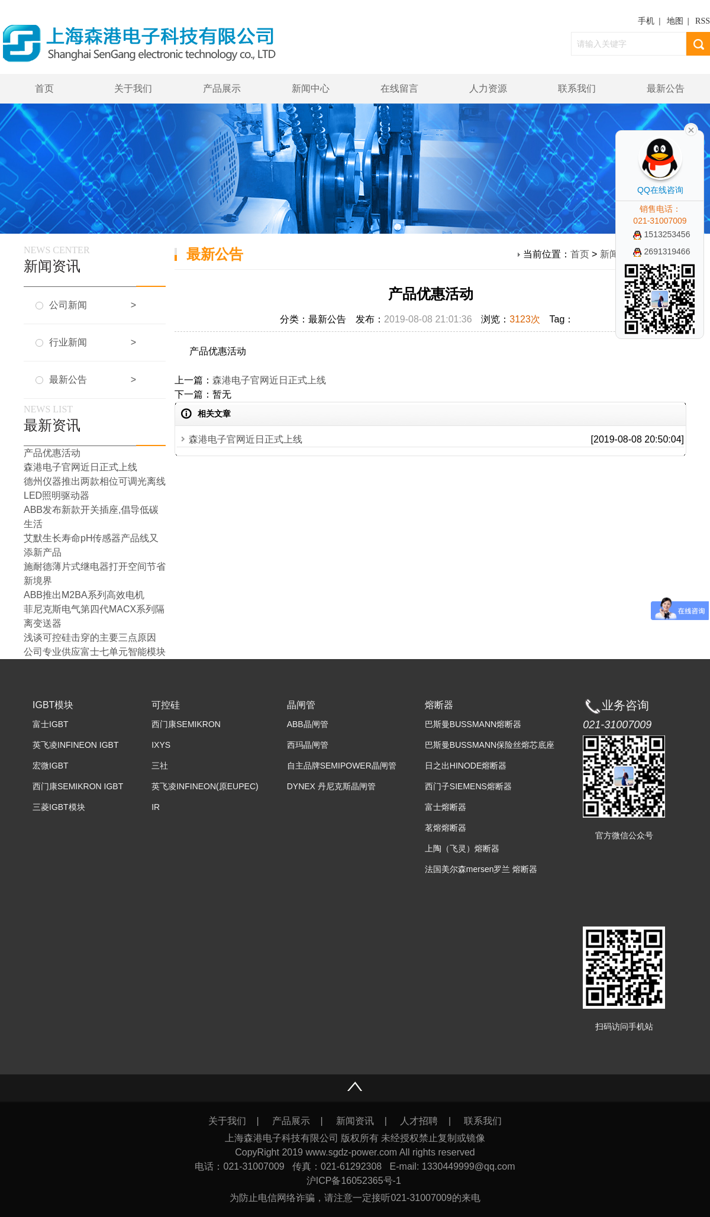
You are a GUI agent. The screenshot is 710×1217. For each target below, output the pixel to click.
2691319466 (661, 251)
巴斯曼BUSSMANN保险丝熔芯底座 (489, 745)
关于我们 (133, 88)
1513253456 (661, 234)
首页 (44, 88)
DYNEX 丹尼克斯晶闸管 (331, 786)
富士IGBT (51, 724)
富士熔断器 (445, 807)
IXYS (160, 745)
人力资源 (488, 88)
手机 (646, 21)
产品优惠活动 (52, 453)
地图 (675, 21)
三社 (159, 765)
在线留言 (399, 88)
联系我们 (577, 88)
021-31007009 (617, 725)
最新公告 (666, 88)
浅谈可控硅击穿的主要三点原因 (90, 637)
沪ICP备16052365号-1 (355, 1181)
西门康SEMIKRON (186, 724)
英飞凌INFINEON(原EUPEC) (204, 786)
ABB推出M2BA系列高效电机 (84, 595)
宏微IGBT (51, 765)
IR (155, 807)
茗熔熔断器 (445, 827)
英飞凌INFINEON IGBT (75, 745)
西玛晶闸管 (307, 745)
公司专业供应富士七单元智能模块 (95, 652)
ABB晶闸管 (307, 724)
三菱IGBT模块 (59, 807)
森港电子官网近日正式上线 (269, 380)
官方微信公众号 (624, 835)
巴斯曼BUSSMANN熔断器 (473, 724)
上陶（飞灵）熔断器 (462, 848)
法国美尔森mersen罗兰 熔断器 (481, 869)
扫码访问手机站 (624, 1026)
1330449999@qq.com (468, 1166)
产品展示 (222, 88)
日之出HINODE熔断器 (465, 765)
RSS (702, 21)
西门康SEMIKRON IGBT (78, 786)
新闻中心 (311, 88)
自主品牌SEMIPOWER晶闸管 (341, 765)
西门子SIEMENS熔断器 (468, 786)
